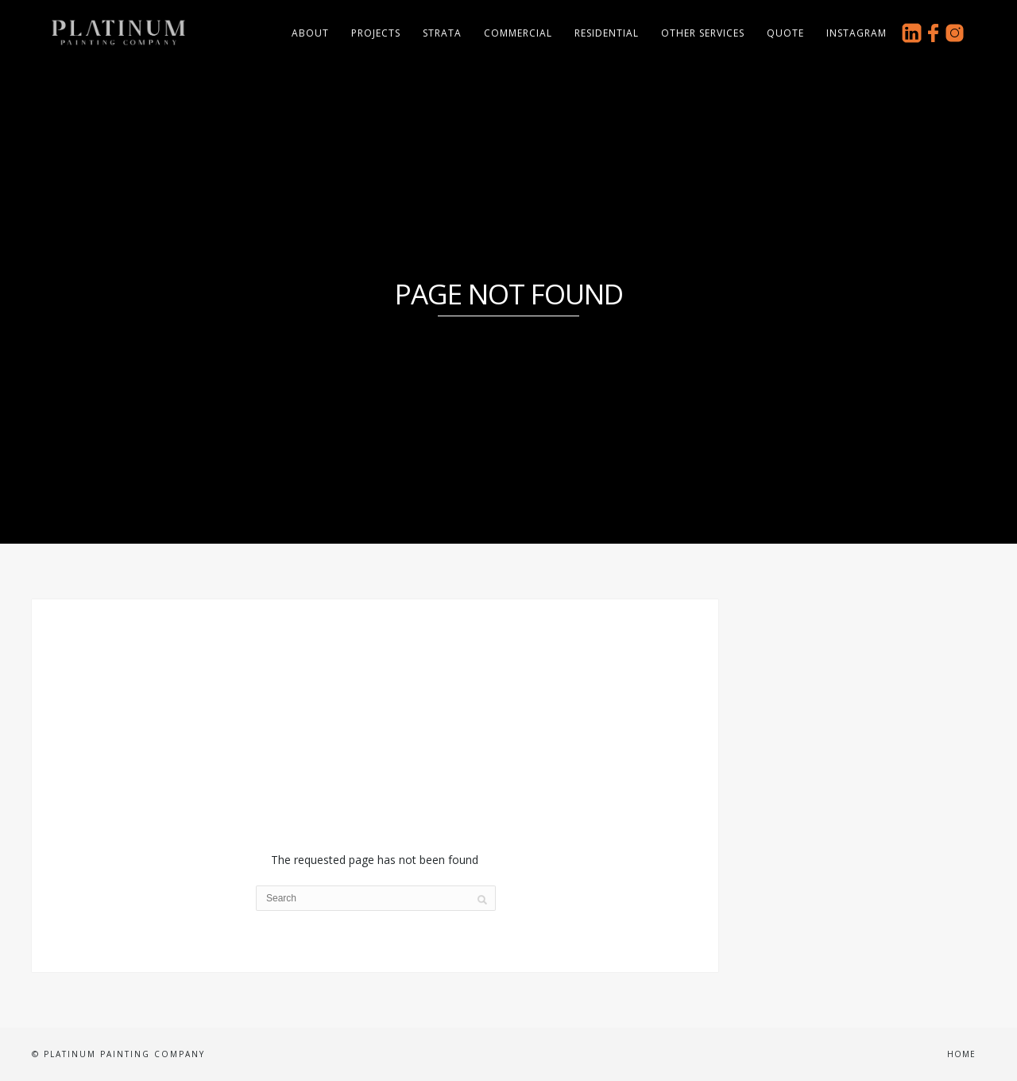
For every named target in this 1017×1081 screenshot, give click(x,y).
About (310, 33)
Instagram (856, 33)
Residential (606, 33)
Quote (785, 33)
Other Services (702, 33)
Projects (375, 33)
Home (961, 1054)
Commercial (518, 33)
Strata (442, 33)
